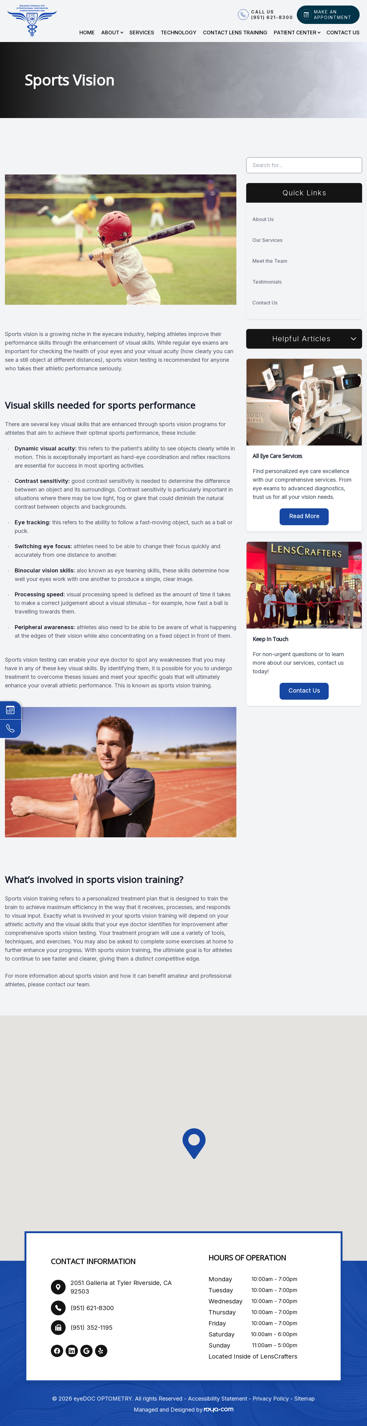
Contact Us (343, 32)
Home (87, 32)
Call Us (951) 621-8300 (272, 14)
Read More (304, 516)
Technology (179, 32)
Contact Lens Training (235, 32)
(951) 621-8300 (92, 1308)
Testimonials (266, 282)
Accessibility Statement (217, 1398)
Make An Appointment (333, 14)
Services (141, 32)
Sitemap (304, 1398)
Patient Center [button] (297, 32)
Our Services (267, 240)
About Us (262, 219)
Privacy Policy (271, 1398)
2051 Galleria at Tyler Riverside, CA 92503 (121, 1287)
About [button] (112, 32)
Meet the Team (269, 261)
